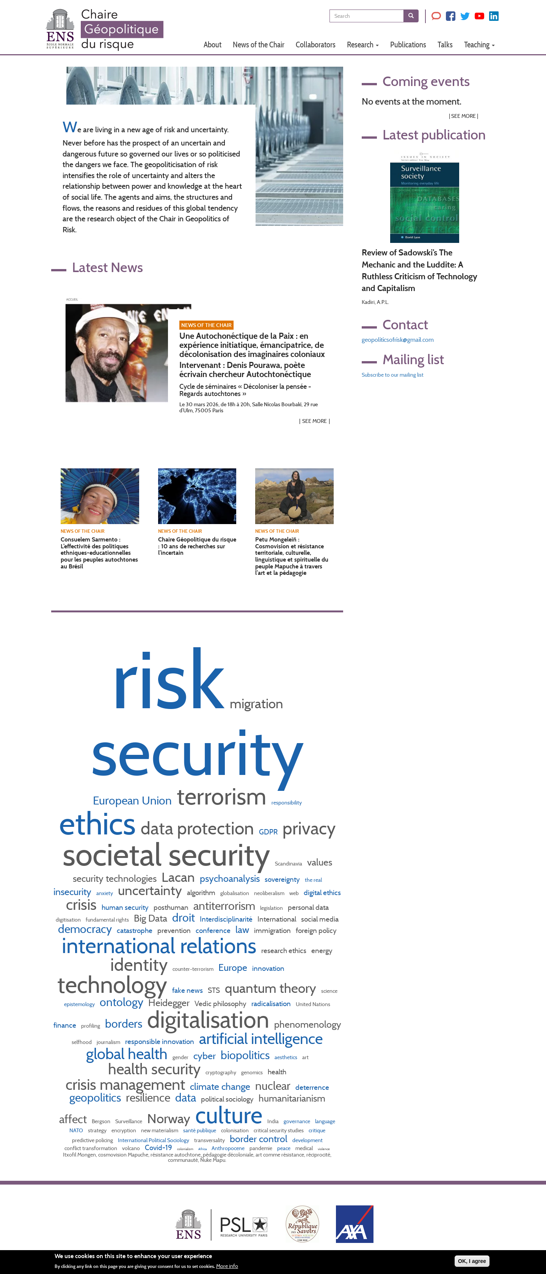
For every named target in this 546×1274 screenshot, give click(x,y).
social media (320, 918)
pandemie (260, 1148)
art (305, 1057)
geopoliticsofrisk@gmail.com (398, 339)
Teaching (479, 44)
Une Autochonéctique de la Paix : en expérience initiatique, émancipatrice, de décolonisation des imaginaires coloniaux (252, 345)
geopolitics (95, 1097)
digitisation (68, 919)
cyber (204, 1055)
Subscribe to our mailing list (393, 374)
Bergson (101, 1121)
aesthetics (286, 1057)
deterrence (312, 1087)
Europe (232, 967)
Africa (202, 1149)
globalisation (234, 893)
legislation (271, 908)
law (242, 929)
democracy (85, 929)
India (273, 1121)
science (329, 991)
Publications (408, 44)
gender (180, 1057)
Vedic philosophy (220, 1003)
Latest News (107, 267)
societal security (166, 854)
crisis (81, 904)
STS (214, 990)
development (307, 1140)
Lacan (178, 877)
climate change (220, 1086)
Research (363, 44)
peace (283, 1148)
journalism (108, 1042)
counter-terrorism (193, 969)
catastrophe (134, 930)
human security (125, 907)
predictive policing (92, 1140)
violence (324, 1149)
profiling (90, 1025)
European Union (132, 800)
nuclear (272, 1085)
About (212, 44)
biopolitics (245, 1055)
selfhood (82, 1042)
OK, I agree (472, 1262)
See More (314, 421)
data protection (197, 828)
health (277, 1071)
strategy (97, 1130)
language (325, 1121)
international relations (159, 945)
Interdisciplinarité (226, 918)
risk (168, 679)
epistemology (79, 1004)
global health (127, 1053)
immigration (272, 930)
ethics (97, 823)
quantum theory (270, 988)
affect (73, 1119)
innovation (268, 968)
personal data (308, 907)
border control (258, 1138)
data (185, 1097)
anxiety (104, 893)
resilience (148, 1097)
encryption (123, 1130)
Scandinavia (288, 863)
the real (313, 879)
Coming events (426, 81)
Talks (445, 44)
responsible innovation (159, 1041)
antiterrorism (224, 905)
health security (154, 1069)
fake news (187, 990)
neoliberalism (269, 893)
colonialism (185, 1149)
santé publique (199, 1130)
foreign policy (316, 930)
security (197, 751)
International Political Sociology (153, 1140)
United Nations (313, 1004)
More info (227, 1267)
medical (304, 1148)
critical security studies (279, 1130)
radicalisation (271, 1003)
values (319, 862)
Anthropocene (228, 1148)
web (294, 893)
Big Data (150, 918)
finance (64, 1025)
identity (139, 964)
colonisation (235, 1130)
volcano (131, 1148)
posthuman (171, 907)
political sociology (227, 1098)
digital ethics (322, 892)
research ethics (283, 950)
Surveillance (128, 1121)
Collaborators (316, 44)
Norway (168, 1118)
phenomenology (307, 1024)
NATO (76, 1130)
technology (112, 984)
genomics (252, 1072)
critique (317, 1130)
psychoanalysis (230, 878)
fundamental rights (107, 919)
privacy (309, 828)
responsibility (286, 802)
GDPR (268, 831)
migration (256, 703)
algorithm (201, 892)
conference (213, 930)
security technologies (115, 878)
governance (297, 1121)
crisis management (125, 1084)
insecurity (72, 891)
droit (183, 917)
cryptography (221, 1072)
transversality (209, 1140)
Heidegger (169, 1002)
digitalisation (208, 1019)
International (276, 918)
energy (322, 950)
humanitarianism (292, 1098)
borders (123, 1023)
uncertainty (150, 890)
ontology (121, 1002)
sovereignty (282, 879)
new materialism (159, 1130)
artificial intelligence (261, 1038)
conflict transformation (90, 1148)
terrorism (222, 796)
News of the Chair (258, 44)
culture (228, 1115)
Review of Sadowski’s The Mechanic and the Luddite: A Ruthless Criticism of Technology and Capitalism (419, 270)
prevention (174, 930)
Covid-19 (158, 1147)
